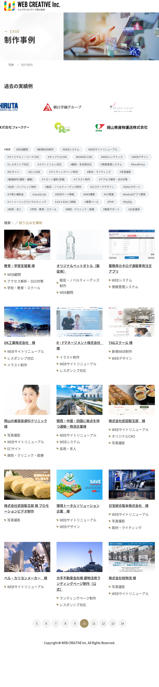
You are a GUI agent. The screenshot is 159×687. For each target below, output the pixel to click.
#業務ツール (92, 202)
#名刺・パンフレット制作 (21, 187)
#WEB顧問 (22, 149)
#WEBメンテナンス (112, 157)
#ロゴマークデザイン (102, 187)
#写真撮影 (125, 172)
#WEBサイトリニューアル (102, 149)
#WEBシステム (71, 149)
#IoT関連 (109, 194)
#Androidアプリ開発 (134, 194)
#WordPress (138, 164)
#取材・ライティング (99, 172)
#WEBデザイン (140, 157)
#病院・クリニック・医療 (79, 209)
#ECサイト (13, 172)
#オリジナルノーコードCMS (23, 157)
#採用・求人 (14, 209)
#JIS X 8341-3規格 (65, 202)
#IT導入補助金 (15, 194)
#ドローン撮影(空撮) (53, 179)
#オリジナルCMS (57, 157)
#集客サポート (111, 209)
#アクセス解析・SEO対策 (113, 179)
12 (103, 623)
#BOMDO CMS (84, 157)
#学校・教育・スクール (43, 209)
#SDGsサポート (131, 187)
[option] (70, 117)
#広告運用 (134, 209)
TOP (11, 65)
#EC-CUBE (34, 172)
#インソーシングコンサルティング (26, 202)
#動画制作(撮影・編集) (20, 179)
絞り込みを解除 (30, 222)
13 (112, 623)
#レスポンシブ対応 (18, 164)
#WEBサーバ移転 (64, 194)
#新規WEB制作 (45, 149)
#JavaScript (39, 194)
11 (93, 623)
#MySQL (127, 202)
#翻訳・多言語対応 (81, 164)
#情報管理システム (111, 164)
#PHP (110, 202)
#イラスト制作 (82, 179)
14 (122, 623)
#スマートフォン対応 (49, 164)
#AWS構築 (89, 194)
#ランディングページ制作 (63, 172)
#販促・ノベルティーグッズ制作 (63, 187)
